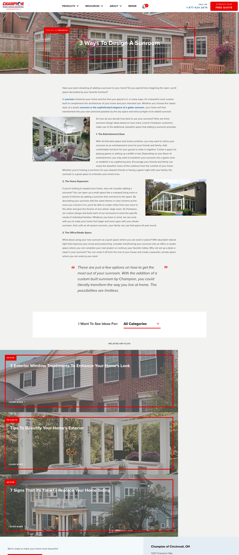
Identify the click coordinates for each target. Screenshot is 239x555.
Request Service (160, 484)
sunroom (69, 99)
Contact (11, 484)
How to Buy (157, 479)
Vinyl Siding (102, 497)
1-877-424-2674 (196, 6)
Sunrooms (102, 488)
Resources (98, 6)
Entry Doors (103, 493)
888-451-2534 (160, 447)
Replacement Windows (108, 484)
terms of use (172, 527)
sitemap (183, 527)
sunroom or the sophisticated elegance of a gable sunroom (112, 107)
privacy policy (157, 527)
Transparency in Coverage (163, 532)
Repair (136, 6)
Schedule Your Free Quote (25, 439)
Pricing (55, 488)
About (120, 6)
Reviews (12, 493)
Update (175, 454)
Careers (11, 488)
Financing (57, 484)
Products (74, 6)
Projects (63, 30)
